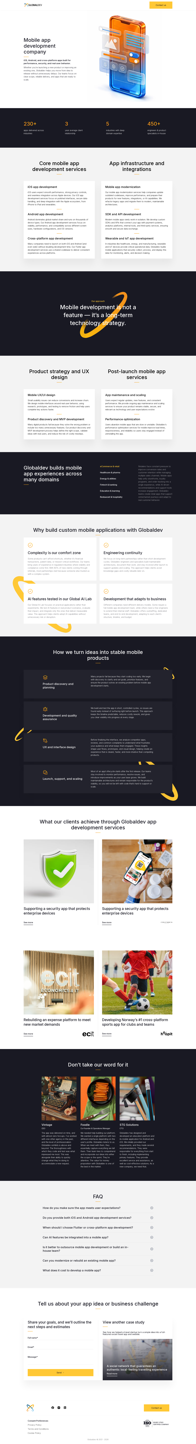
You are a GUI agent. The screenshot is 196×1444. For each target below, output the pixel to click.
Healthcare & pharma (110, 472)
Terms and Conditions (38, 1429)
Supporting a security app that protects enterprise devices (57, 910)
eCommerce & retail (109, 466)
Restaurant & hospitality (111, 497)
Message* (33, 1357)
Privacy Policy (34, 1425)
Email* (31, 1347)
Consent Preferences (38, 1421)
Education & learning (110, 491)
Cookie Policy (34, 1433)
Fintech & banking (108, 484)
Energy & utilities (108, 478)
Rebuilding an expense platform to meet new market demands (57, 1022)
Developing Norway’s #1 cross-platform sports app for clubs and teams (135, 1022)
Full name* (33, 1338)
